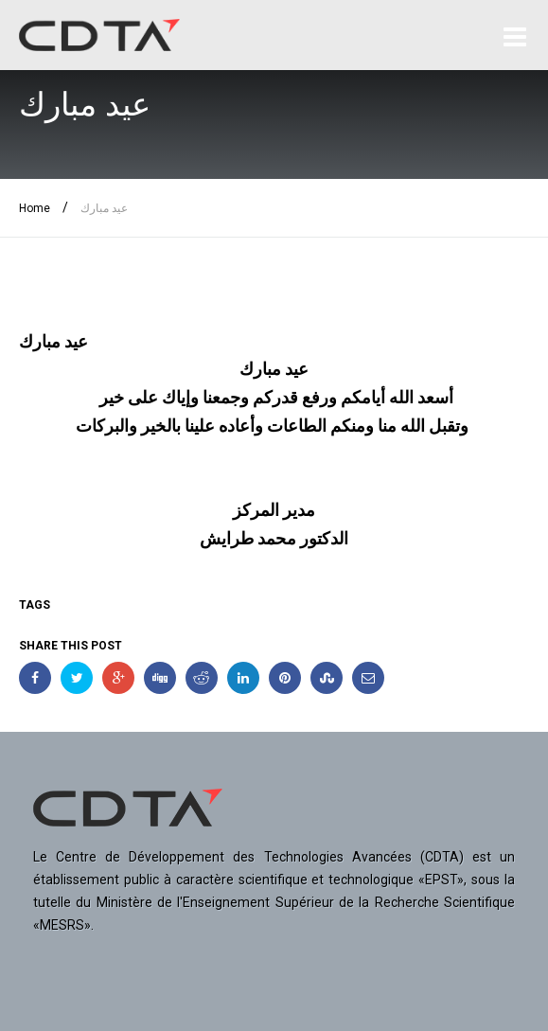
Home (34, 208)
